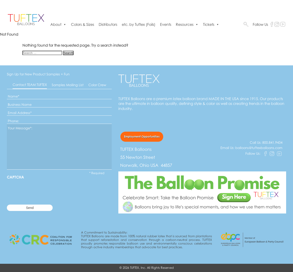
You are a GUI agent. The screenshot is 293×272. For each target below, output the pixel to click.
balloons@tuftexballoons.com (258, 148)
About (58, 24)
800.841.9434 (272, 142)
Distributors (108, 24)
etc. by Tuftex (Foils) (138, 24)
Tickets (211, 24)
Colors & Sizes (82, 24)
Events (165, 24)
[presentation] (41, 188)
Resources (187, 24)
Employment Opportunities (142, 136)
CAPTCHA (15, 177)
